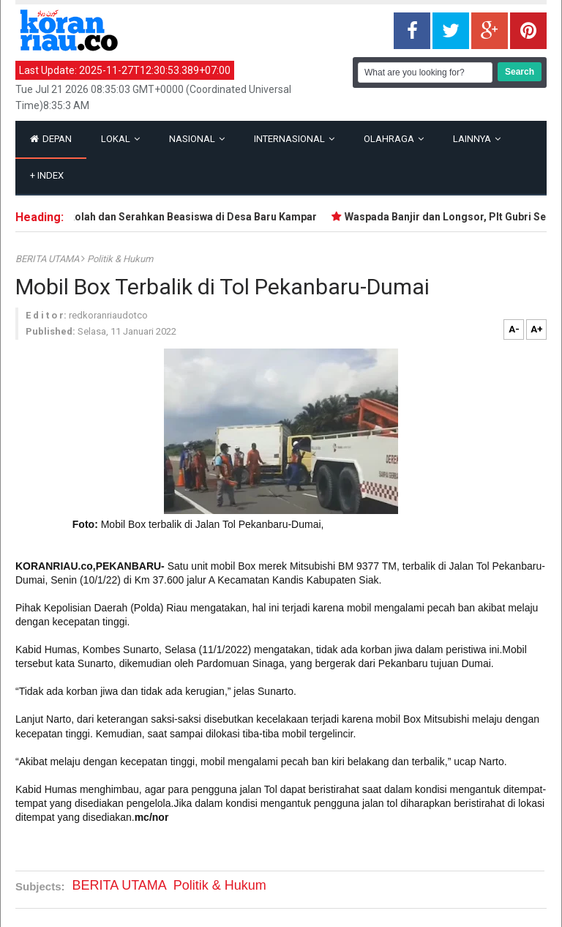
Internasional (294, 138)
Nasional (197, 138)
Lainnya (477, 138)
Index (47, 175)
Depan (51, 138)
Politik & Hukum (120, 258)
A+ (537, 329)
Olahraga (394, 138)
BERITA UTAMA (48, 258)
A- (514, 329)
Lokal (120, 138)
